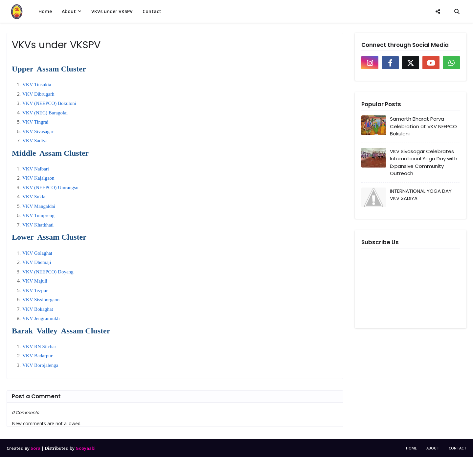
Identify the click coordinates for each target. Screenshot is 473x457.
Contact (457, 448)
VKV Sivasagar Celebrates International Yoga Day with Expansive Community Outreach (423, 162)
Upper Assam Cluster (49, 69)
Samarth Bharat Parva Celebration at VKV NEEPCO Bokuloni (423, 126)
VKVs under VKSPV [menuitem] (112, 11)
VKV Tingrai (35, 122)
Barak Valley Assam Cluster (61, 331)
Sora (35, 448)
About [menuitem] (69, 11)
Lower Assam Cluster (49, 237)
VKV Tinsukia (36, 84)
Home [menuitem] (45, 11)
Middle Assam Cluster (50, 153)
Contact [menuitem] (152, 11)
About (432, 448)
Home (411, 448)
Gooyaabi (86, 448)
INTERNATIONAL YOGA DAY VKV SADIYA (421, 195)
